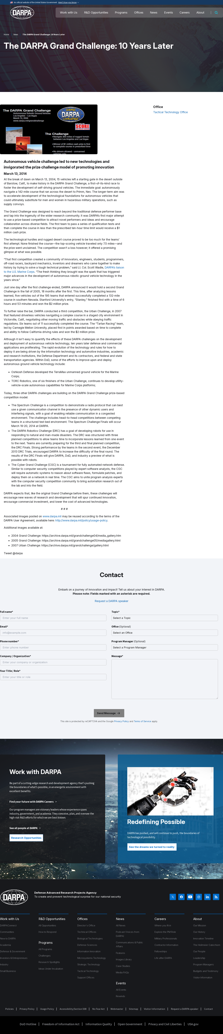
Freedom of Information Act (61, 1024)
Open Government (130, 1024)
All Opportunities (47, 925)
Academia (5, 944)
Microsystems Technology (91, 958)
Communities (7, 931)
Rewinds (120, 996)
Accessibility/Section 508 (73, 1008)
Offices (138, 12)
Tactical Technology (88, 971)
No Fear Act (98, 1008)
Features (120, 952)
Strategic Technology (88, 964)
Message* (117, 656)
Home (6, 34)
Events (168, 12)
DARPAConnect (8, 925)
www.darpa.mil (52, 516)
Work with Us (68, 12)
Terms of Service (142, 721)
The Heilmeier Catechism (206, 944)
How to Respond (47, 931)
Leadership (199, 958)
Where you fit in (162, 925)
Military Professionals (165, 938)
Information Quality (99, 1024)
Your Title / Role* (10, 671)
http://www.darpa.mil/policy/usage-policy (81, 520)
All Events (121, 989)
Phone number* (9, 641)
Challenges (45, 955)
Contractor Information (166, 944)
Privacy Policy (121, 721)
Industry (4, 964)
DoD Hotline (28, 1024)
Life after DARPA (163, 958)
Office (121, 626)
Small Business (8, 971)
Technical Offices (86, 931)
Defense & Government (12, 951)
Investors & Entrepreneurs (13, 958)
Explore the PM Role (165, 931)
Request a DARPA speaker (111, 601)
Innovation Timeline (203, 938)
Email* (4, 626)
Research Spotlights (49, 962)
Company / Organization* (15, 656)
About (200, 12)
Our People (199, 951)
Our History (199, 931)
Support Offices (85, 977)
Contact (208, 1008)
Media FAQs (122, 972)
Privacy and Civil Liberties (165, 1024)
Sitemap (133, 1008)
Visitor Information (202, 977)
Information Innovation (88, 951)
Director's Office (86, 925)
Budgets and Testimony (205, 971)
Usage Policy (47, 1008)
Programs (121, 12)
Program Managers (203, 964)
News (153, 12)
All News (120, 925)
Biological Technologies (90, 938)
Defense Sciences (87, 944)
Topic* (116, 612)
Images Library (124, 959)
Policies (9, 1008)
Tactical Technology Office (170, 112)
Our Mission (199, 925)
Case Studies (123, 966)
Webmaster (117, 1008)
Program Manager (129, 641)
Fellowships (160, 951)
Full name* (6, 612)
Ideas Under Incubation (51, 968)
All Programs (45, 949)
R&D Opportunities (96, 12)
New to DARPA (8, 938)
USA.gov (193, 1024)
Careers (185, 12)
